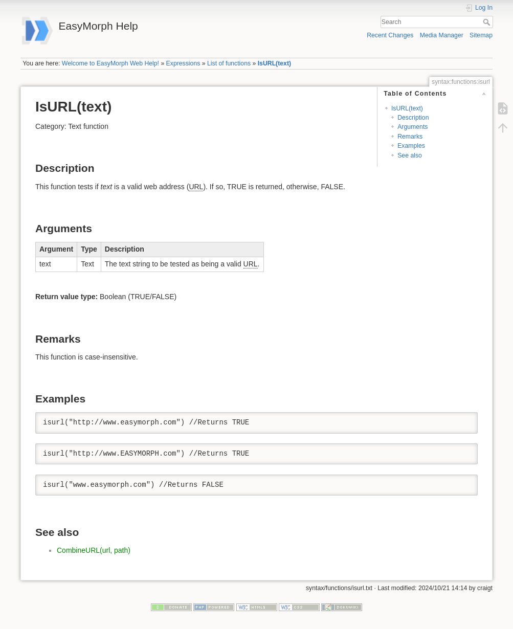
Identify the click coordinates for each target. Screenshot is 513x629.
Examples (411, 145)
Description (413, 117)
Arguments (412, 126)
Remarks (409, 136)
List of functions (229, 63)
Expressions (183, 63)
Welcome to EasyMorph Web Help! (110, 63)
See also (409, 155)
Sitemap (481, 35)
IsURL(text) (274, 63)
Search (488, 22)
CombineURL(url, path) (93, 550)
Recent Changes (390, 35)
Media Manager (441, 35)
